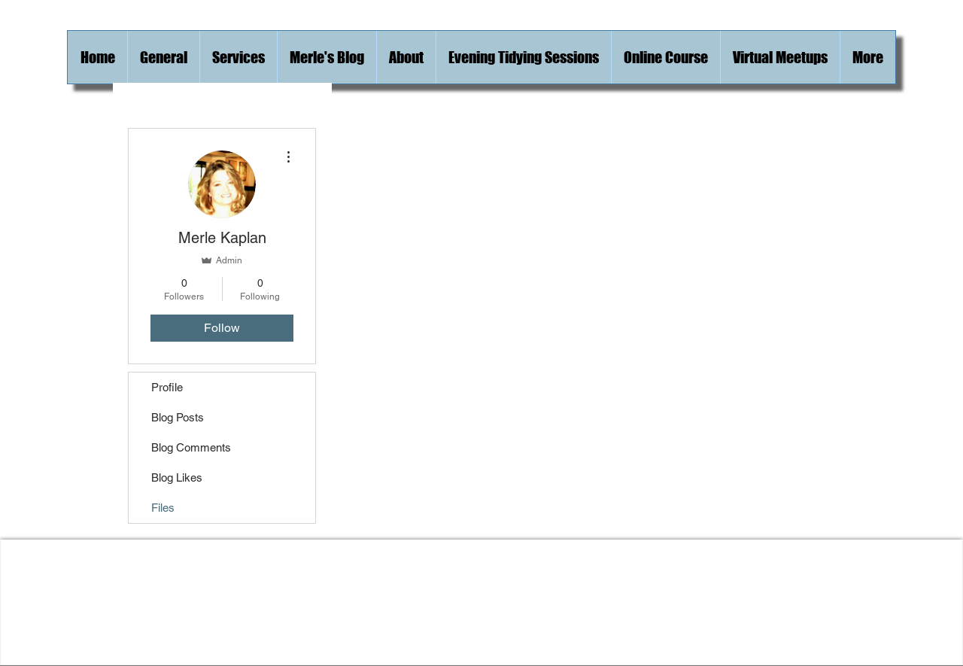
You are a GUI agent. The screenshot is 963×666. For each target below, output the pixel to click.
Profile (167, 387)
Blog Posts (177, 417)
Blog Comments (191, 447)
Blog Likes (176, 477)
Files (163, 507)
